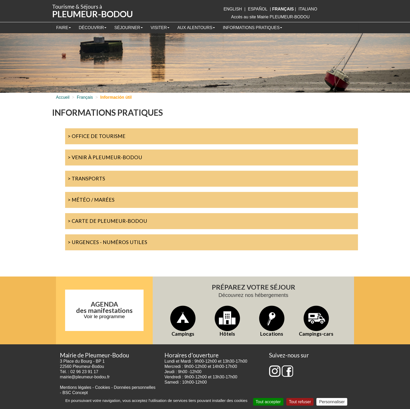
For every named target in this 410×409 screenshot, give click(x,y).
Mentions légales (75, 387)
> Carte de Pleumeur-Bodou (107, 221)
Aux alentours (196, 27)
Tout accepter (268, 402)
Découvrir (92, 27)
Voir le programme (104, 316)
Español (257, 9)
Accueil (63, 97)
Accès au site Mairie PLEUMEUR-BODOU (270, 17)
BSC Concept (75, 392)
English (233, 9)
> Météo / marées (91, 200)
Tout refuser (300, 402)
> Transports (86, 178)
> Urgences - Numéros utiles (107, 242)
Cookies (102, 387)
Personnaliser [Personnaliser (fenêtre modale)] (332, 402)
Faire (63, 27)
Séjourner (128, 27)
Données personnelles (134, 387)
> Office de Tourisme (97, 136)
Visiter (160, 27)
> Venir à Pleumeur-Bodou (105, 157)
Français (85, 97)
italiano (307, 9)
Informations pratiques (252, 27)
